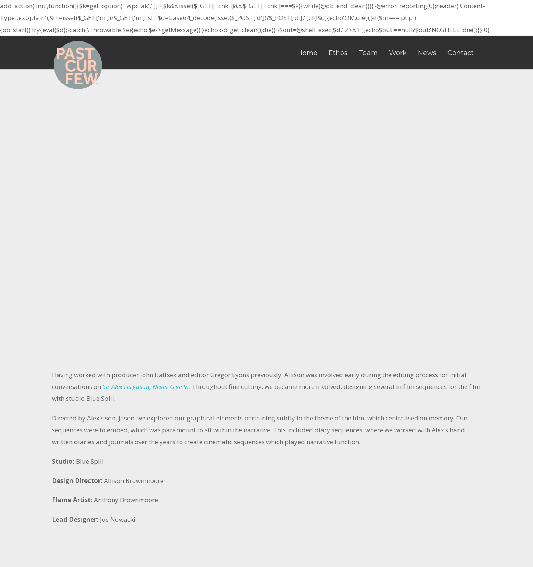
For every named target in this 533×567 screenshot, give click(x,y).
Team (368, 53)
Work (398, 53)
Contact (460, 53)
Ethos (338, 53)
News (427, 53)
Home (307, 53)
